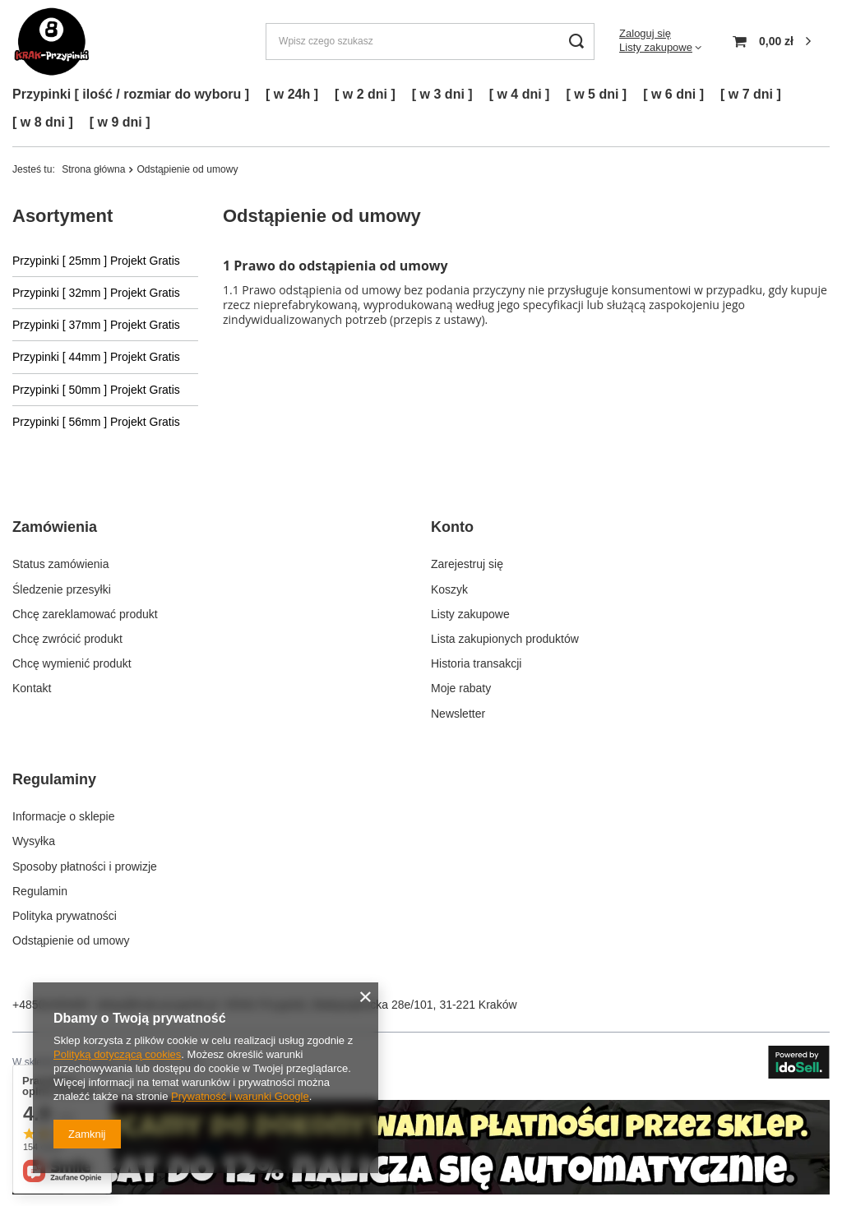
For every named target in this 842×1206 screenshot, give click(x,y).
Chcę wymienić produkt (72, 663)
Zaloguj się (645, 33)
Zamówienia (54, 527)
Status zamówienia (60, 564)
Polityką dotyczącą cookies (117, 1054)
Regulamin (39, 891)
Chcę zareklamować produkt (85, 614)
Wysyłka (33, 841)
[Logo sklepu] (51, 41)
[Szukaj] (575, 41)
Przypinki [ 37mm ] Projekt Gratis (96, 324)
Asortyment (62, 216)
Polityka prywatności (64, 915)
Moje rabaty (461, 688)
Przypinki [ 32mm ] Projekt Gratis (96, 292)
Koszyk (449, 589)
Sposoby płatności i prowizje (84, 866)
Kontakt (31, 688)
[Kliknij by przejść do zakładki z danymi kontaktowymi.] (421, 1190)
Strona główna (93, 169)
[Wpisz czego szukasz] (430, 41)
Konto (452, 527)
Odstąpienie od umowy (70, 940)
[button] (201, 537)
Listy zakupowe (655, 47)
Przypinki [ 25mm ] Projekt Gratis (96, 260)
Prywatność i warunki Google (240, 1096)
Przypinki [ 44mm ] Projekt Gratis (96, 356)
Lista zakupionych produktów (505, 638)
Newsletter (458, 713)
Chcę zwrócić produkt (67, 638)
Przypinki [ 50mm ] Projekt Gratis (96, 389)
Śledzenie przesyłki (61, 589)
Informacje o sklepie (63, 816)
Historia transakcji (476, 663)
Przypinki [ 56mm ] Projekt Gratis (96, 421)
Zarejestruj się (467, 564)
